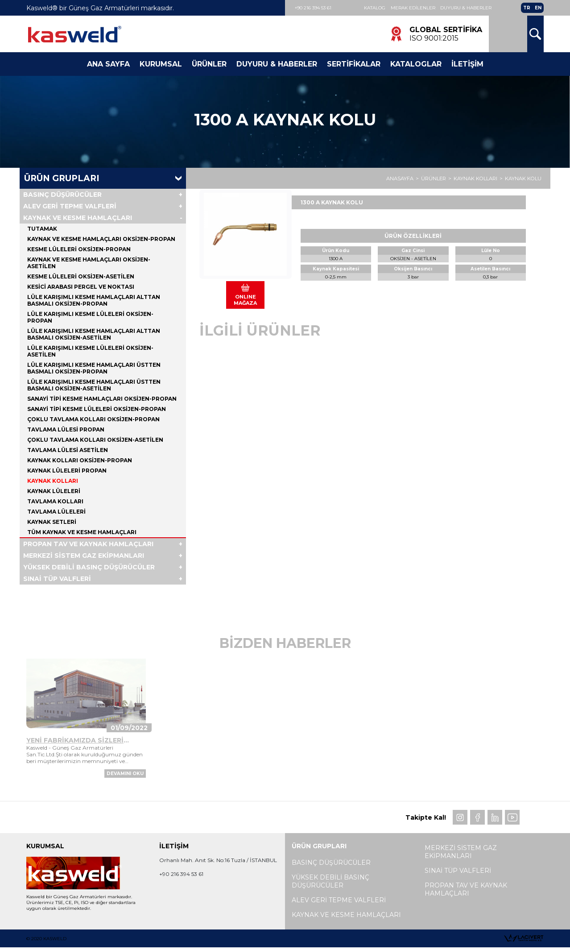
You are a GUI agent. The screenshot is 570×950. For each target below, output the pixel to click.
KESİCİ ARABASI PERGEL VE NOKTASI (80, 287)
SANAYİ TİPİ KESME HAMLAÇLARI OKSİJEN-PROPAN (102, 399)
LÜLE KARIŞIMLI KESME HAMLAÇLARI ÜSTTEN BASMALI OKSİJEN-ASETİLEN (94, 386)
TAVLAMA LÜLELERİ (56, 512)
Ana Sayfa (108, 65)
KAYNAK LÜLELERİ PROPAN (67, 471)
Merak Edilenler (414, 8)
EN (538, 8)
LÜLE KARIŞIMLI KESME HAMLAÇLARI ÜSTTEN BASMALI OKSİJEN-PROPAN (94, 369)
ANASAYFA (399, 179)
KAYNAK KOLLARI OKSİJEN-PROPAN (79, 461)
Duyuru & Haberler (468, 8)
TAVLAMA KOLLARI (55, 502)
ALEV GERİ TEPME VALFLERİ (69, 207)
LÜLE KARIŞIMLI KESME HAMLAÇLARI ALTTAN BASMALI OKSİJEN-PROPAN (93, 301)
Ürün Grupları (61, 179)
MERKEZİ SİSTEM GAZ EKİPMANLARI (83, 556)
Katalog (375, 8)
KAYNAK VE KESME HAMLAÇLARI (77, 219)
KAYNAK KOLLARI (475, 179)
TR (526, 8)
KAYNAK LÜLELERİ (53, 492)
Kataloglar (416, 65)
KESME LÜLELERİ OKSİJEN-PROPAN (79, 250)
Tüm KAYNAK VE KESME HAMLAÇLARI (81, 533)
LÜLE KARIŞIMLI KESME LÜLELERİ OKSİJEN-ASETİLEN (90, 352)
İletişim (467, 65)
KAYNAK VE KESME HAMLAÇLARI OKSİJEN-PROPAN (101, 239)
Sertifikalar (353, 65)
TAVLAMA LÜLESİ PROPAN (65, 430)
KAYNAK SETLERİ (51, 522)
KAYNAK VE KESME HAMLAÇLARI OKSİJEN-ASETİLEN (88, 263)
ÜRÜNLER (433, 179)
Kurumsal (161, 65)
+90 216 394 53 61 (314, 8)
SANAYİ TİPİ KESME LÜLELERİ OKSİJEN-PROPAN (96, 410)
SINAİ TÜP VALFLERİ (57, 580)
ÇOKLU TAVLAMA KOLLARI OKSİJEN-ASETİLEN (95, 440)
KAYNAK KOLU (523, 179)
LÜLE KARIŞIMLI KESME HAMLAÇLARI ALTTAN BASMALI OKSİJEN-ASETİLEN (93, 335)
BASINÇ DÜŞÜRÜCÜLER (62, 195)
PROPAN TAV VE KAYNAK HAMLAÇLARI (88, 545)
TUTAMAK (42, 229)
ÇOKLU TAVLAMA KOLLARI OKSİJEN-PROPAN (93, 420)
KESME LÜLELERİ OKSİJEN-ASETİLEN (80, 277)
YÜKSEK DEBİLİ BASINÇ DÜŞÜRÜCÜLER (89, 568)
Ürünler (209, 65)
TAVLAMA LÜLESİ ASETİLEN (67, 451)
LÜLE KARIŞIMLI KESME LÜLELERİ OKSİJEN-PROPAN (90, 318)
